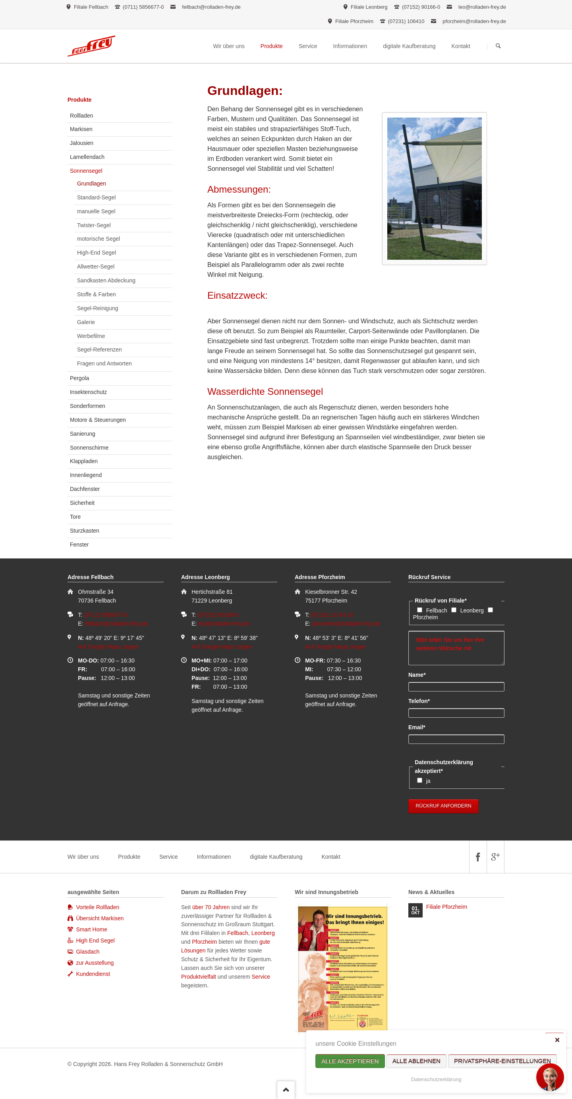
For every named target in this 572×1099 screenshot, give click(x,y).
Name (421, 674)
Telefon (421, 700)
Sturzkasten (84, 530)
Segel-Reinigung (97, 308)
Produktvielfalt (198, 976)
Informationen (214, 857)
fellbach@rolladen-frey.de (211, 7)
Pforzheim (425, 617)
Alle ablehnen (416, 1061)
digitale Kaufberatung (276, 857)
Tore (75, 517)
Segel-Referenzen (99, 349)
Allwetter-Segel (95, 266)
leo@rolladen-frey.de (482, 7)
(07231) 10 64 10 (332, 615)
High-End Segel (96, 252)
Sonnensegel (86, 171)
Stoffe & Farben (96, 294)
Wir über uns (83, 857)
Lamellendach (87, 157)
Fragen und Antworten (104, 363)
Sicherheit (82, 503)
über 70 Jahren (211, 907)
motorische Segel (98, 239)
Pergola (79, 378)
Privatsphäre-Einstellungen (502, 1061)
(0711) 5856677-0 (106, 615)
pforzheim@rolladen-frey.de (474, 21)
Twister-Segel (94, 225)
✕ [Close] (557, 1039)
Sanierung (82, 434)
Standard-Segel (96, 197)
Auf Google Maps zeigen (108, 646)
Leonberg (472, 610)
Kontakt (330, 857)
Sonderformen (87, 406)
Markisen (81, 129)
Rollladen (81, 115)
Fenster (79, 544)
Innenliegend (86, 475)
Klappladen (84, 461)
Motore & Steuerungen (98, 420)
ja (428, 781)
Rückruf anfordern (444, 806)
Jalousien (81, 143)
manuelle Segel (96, 211)
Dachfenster (85, 489)
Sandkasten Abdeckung (106, 280)
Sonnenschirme (89, 447)
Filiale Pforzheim (446, 907)
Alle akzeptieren (350, 1061)
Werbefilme (91, 336)
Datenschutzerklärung (436, 1079)
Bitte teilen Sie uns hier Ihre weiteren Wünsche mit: (456, 648)
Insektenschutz (88, 392)
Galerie (86, 322)
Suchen (498, 46)
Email (421, 726)
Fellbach (436, 610)
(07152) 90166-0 (218, 615)
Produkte (80, 100)
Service (168, 857)
